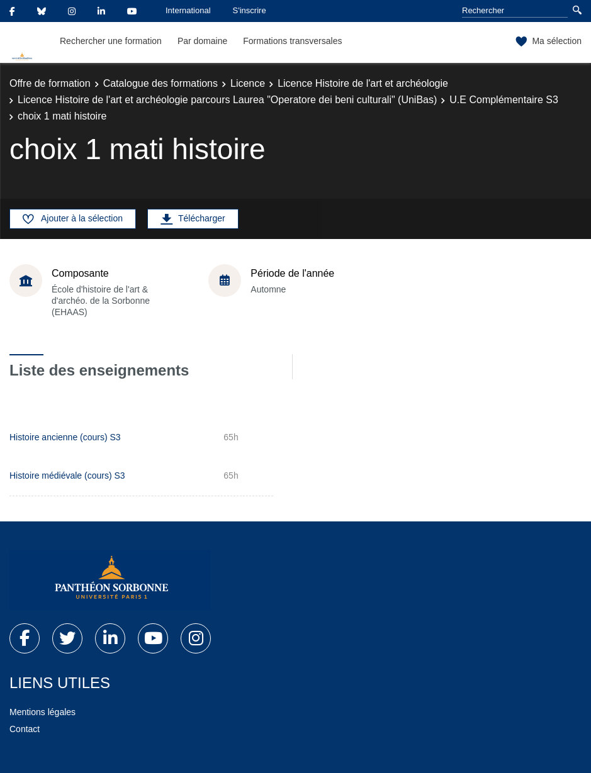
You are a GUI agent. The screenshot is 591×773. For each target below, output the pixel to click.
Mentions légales (42, 712)
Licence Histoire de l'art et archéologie (363, 83)
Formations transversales (292, 41)
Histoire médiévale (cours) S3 (67, 475)
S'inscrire (249, 10)
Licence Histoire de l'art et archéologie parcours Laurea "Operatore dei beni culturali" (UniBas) (227, 99)
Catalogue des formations (160, 83)
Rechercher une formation (111, 41)
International (188, 10)
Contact (24, 729)
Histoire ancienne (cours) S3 (65, 437)
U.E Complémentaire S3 (503, 99)
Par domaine (202, 41)
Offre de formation (50, 83)
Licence (247, 83)
